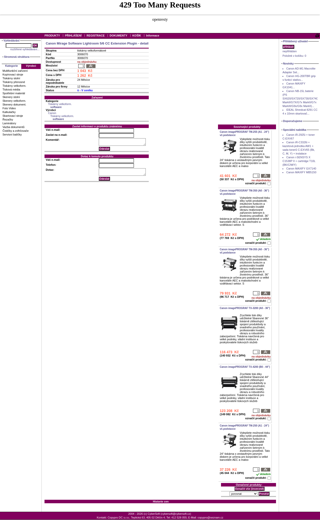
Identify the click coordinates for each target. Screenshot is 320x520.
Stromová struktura (16, 56)
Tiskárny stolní (11, 78)
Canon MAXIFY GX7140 (301, 168)
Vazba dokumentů (13, 127)
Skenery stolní (11, 97)
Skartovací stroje (12, 115)
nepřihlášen (289, 51)
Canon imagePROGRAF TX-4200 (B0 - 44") (245, 367)
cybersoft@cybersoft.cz (176, 513)
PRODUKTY (52, 35)
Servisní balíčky (12, 134)
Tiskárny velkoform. (14, 85)
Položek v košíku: (294, 55)
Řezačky (7, 119)
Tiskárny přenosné (13, 82)
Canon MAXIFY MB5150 (301, 172)
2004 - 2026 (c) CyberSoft (144, 513)
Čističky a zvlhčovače (15, 130)
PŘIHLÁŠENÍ (73, 35)
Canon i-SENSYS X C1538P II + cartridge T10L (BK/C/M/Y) (299, 161)
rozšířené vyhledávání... (25, 49)
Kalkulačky (9, 112)
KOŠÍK (136, 35)
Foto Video (9, 108)
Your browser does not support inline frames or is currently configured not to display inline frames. (160, 16)
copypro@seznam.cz (210, 517)
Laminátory (9, 123)
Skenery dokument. (14, 104)
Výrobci (31, 65)
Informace (152, 35)
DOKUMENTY (118, 35)
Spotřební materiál (13, 93)
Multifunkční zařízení (15, 70)
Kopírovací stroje (12, 74)
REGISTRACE (95, 35)
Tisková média (11, 89)
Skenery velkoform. (14, 100)
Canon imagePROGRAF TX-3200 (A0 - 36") (245, 308)
